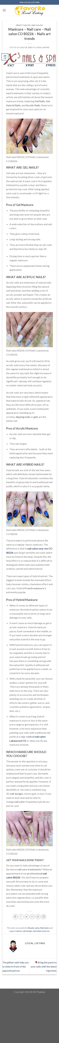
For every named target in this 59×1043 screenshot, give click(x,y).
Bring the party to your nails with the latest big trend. (44, 966)
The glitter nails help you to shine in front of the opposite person (15, 966)
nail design (27, 931)
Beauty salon (23, 25)
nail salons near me (41, 931)
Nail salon (37, 25)
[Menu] (4, 10)
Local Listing (42, 47)
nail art (19, 931)
